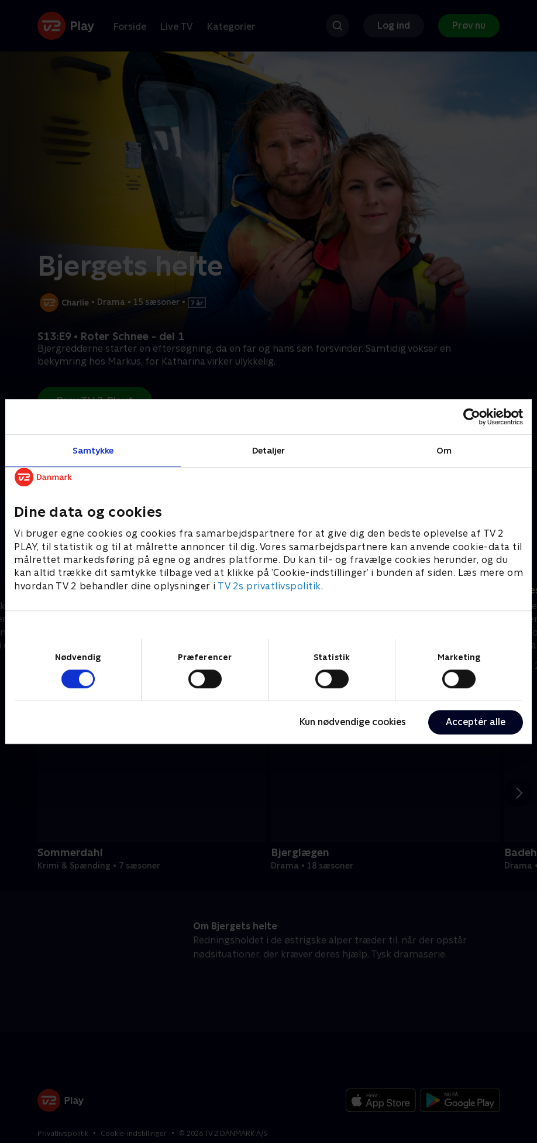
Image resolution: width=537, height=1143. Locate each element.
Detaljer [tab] (268, 450)
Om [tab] (444, 450)
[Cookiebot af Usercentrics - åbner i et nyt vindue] (472, 416)
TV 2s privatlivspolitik (269, 586)
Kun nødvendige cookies (353, 721)
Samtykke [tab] (93, 450)
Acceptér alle (475, 721)
